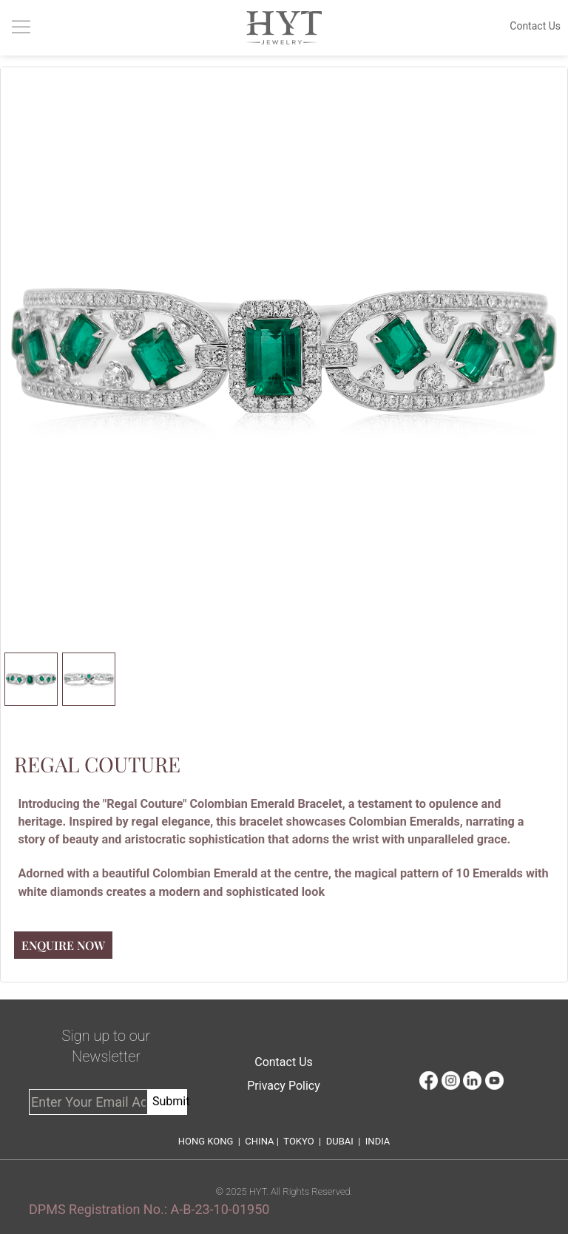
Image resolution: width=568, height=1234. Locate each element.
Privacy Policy (283, 1086)
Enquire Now (63, 945)
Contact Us (283, 1062)
